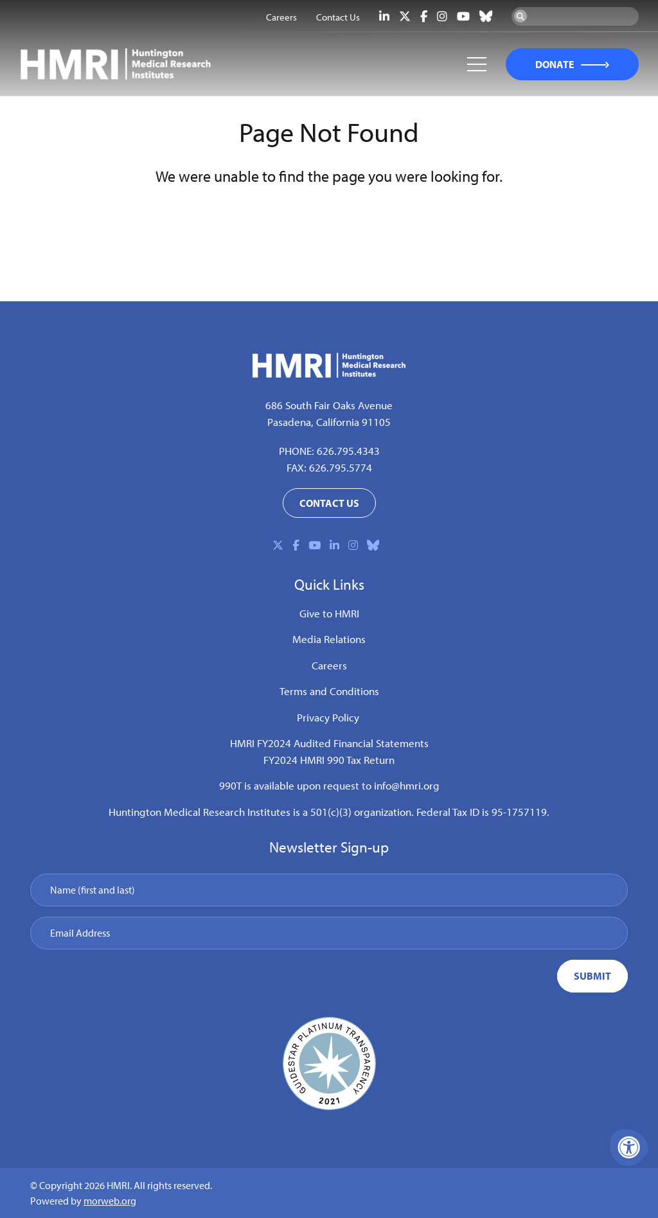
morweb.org (110, 1200)
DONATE (554, 64)
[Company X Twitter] (405, 16)
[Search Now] (520, 16)
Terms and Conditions (329, 691)
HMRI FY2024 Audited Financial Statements (329, 743)
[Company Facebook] (423, 16)
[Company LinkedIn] (384, 16)
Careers (329, 665)
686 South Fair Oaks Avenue (329, 405)
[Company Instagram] (442, 16)
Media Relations (329, 639)
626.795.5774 (340, 467)
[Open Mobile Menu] (476, 64)
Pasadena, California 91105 (329, 421)
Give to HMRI (329, 613)
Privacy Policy (328, 717)
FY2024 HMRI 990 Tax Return (329, 759)
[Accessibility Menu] (629, 1147)
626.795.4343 (348, 450)
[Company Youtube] (463, 16)
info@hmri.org (407, 785)
